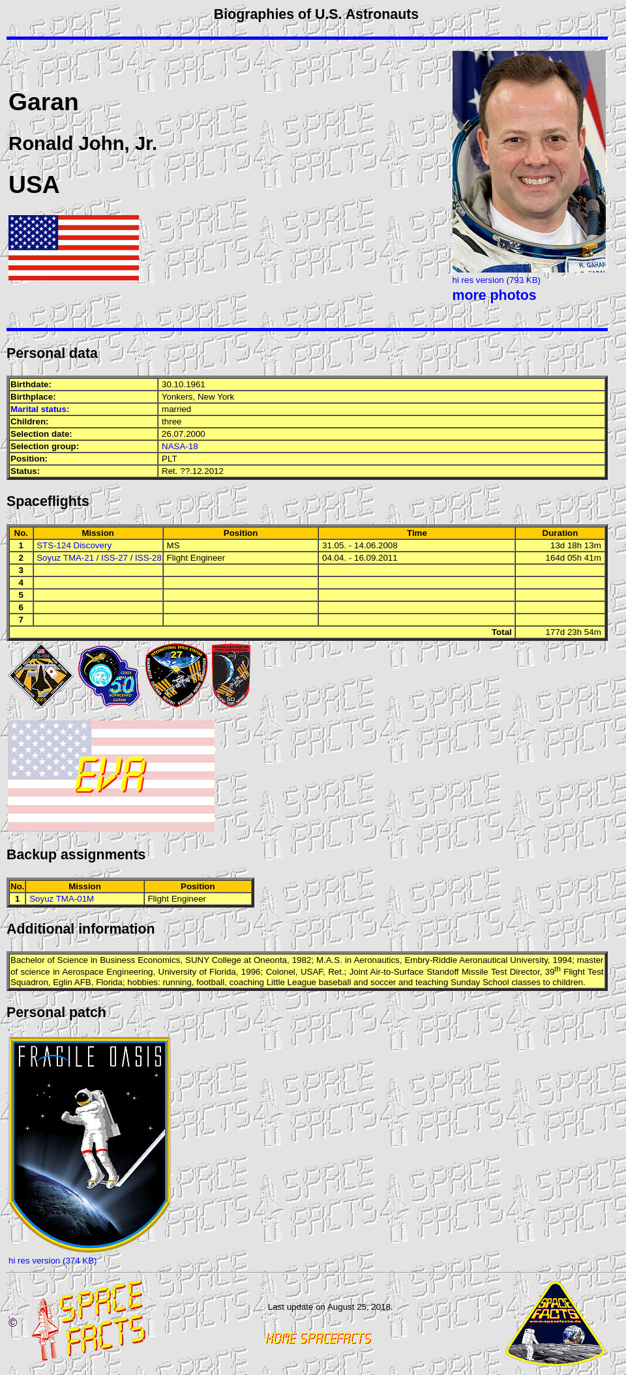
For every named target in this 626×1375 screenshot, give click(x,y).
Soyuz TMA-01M (61, 899)
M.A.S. (329, 960)
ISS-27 (114, 558)
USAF (312, 972)
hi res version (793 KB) (497, 280)
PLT (169, 459)
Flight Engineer (196, 558)
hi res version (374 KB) (52, 1260)
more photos (495, 295)
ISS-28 (148, 558)
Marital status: (39, 409)
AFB (82, 982)
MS (173, 545)
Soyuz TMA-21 (65, 558)
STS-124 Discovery (74, 545)
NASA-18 (180, 446)
